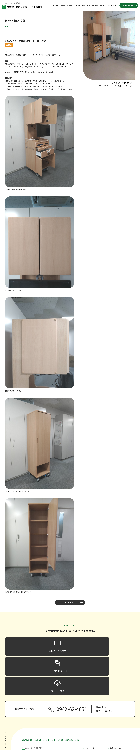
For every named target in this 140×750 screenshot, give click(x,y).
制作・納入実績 (84, 5)
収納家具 (88, 733)
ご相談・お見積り (127, 5)
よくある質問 (112, 5)
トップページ (89, 711)
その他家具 (89, 737)
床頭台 (87, 714)
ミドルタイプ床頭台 (94, 720)
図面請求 (113, 731)
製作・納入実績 (115, 714)
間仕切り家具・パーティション (95, 730)
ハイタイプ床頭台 (94, 724)
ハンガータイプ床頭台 (95, 727)
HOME (55, 5)
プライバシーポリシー (117, 737)
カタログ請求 (114, 734)
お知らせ (102, 5)
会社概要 (94, 5)
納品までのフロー (116, 711)
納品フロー (73, 5)
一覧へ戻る (69, 602)
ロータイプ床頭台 (94, 717)
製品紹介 (62, 5)
